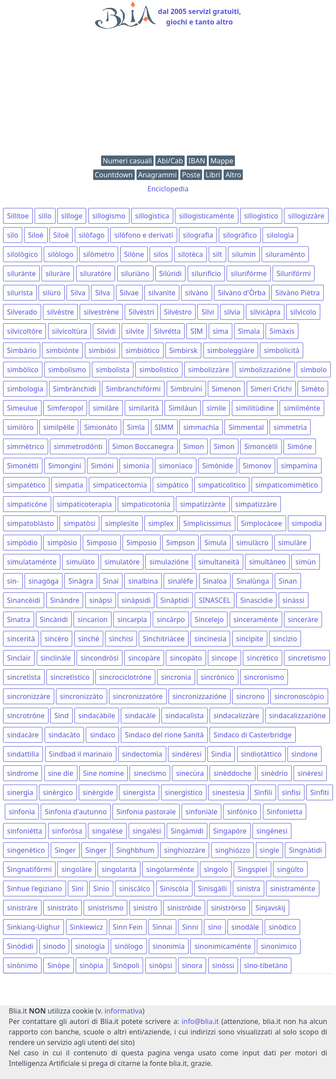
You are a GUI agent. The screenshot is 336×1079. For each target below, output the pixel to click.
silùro (51, 292)
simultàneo (267, 562)
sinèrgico (58, 792)
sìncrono (250, 696)
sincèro (56, 638)
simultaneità (219, 562)
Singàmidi (187, 831)
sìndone (304, 754)
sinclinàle (56, 658)
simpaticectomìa (120, 485)
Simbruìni (186, 389)
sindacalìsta (184, 715)
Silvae (129, 292)
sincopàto (186, 658)
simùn (305, 562)
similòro (20, 427)
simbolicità (281, 350)
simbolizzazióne (265, 369)
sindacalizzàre (236, 715)
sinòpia (91, 965)
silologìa (280, 235)
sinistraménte (292, 888)
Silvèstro (178, 312)
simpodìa (307, 523)
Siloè (36, 235)
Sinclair (19, 658)
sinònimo (22, 965)
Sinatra (18, 619)
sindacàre (22, 735)
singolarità (119, 869)
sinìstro (145, 908)
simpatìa (69, 485)
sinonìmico (279, 946)
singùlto (290, 869)
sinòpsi (160, 965)
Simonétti (22, 465)
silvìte (135, 331)
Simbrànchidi (74, 389)
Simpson (180, 542)
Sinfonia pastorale (146, 811)
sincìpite (249, 638)
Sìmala (249, 331)
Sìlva (102, 292)
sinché (88, 638)
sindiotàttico (261, 754)
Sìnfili (263, 792)
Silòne (134, 254)
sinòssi (223, 965)
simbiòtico (143, 350)
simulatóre (122, 562)
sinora (192, 965)
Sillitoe (18, 216)
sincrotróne (26, 715)
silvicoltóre (24, 331)
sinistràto (62, 908)
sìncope (224, 658)
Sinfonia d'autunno (76, 811)
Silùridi (170, 273)
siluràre (58, 273)
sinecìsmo (149, 773)
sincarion (92, 619)
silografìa (198, 235)
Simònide (217, 465)
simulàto (80, 562)
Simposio (102, 542)
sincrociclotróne (125, 677)
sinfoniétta (24, 831)
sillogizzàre (306, 216)
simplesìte (121, 523)
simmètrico (25, 446)
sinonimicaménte (222, 946)
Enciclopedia (168, 189)
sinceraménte (256, 619)
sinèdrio (274, 773)
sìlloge (72, 216)
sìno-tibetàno (266, 965)
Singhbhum (135, 850)
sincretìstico (70, 677)
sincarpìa (132, 619)
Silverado (22, 312)
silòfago (92, 235)
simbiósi (102, 350)
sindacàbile (96, 715)
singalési (147, 831)
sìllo (45, 216)
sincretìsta (24, 677)
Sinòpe (58, 965)
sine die (61, 773)
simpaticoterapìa (84, 504)
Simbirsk (183, 350)
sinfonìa (22, 811)
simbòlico (22, 369)
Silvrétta (167, 331)
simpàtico (173, 485)
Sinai (111, 581)
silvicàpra (265, 312)
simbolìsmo (67, 369)
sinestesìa (228, 792)
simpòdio (22, 542)
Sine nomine (103, 773)
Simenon (226, 389)
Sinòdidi (20, 946)
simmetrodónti (78, 446)
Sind (61, 715)
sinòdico (282, 927)
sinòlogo (129, 946)
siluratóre (96, 273)
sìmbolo (314, 369)
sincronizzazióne (199, 696)
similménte (302, 408)
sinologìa (90, 946)
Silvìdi (106, 331)
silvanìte (161, 292)
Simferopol (65, 408)
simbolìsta (113, 369)
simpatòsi (79, 523)
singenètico (26, 850)
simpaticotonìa (146, 504)
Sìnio (101, 888)
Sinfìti (319, 792)
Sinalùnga (252, 581)
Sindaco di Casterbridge (253, 735)
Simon (193, 446)
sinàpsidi (136, 600)
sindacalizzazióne (297, 715)
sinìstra (249, 888)
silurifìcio (206, 273)
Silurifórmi (293, 273)
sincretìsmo (307, 658)
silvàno (196, 292)
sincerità (21, 638)
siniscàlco (134, 888)
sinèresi (310, 773)
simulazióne (169, 562)
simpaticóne (27, 504)
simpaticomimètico (287, 485)
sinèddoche (233, 773)
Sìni (78, 888)
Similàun (182, 408)
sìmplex (161, 523)
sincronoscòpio (299, 696)
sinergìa (20, 792)
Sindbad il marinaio (80, 754)
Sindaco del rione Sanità (164, 735)
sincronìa (176, 677)
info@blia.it (200, 1021)
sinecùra (190, 773)
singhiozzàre (184, 850)
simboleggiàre (231, 350)
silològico (22, 254)
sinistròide (184, 908)
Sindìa (221, 754)
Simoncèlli (261, 446)
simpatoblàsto (30, 523)
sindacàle (140, 715)
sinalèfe (180, 581)
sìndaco (102, 735)
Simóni (102, 465)
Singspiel (252, 869)
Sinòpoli (126, 965)
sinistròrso (228, 908)
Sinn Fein (128, 927)
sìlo (12, 235)
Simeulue (22, 408)
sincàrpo (171, 619)
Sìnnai (162, 927)
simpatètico (26, 485)
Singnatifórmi (29, 869)
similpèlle (58, 427)
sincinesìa (210, 638)
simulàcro (252, 542)
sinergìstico (184, 792)
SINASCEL (215, 600)
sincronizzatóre (138, 696)
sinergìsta (139, 792)
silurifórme (248, 273)
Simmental (246, 427)
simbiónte (62, 350)
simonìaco (175, 465)
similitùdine (255, 408)
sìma (220, 331)
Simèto (312, 389)
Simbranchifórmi (133, 389)
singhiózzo (232, 850)
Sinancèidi (23, 600)
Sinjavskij (271, 908)
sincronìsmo (264, 677)
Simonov (257, 465)
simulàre (292, 542)
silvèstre (60, 312)
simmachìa (201, 427)
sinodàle (245, 927)
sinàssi (293, 600)
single (270, 850)
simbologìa (25, 389)
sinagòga (43, 581)
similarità (144, 408)
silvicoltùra (70, 331)
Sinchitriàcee (164, 638)
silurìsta (20, 292)
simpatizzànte (202, 504)
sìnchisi (121, 638)
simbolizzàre (208, 369)
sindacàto (64, 735)
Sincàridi (54, 619)
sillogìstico (261, 216)
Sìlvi (207, 312)
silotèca (190, 254)
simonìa (136, 465)
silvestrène (101, 312)
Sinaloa (215, 581)
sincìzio (285, 638)
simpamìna (299, 465)
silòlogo (61, 254)
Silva (77, 292)
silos (161, 254)
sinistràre (22, 908)
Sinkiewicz (86, 927)
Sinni (190, 927)
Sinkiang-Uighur (33, 927)
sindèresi (187, 754)
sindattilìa (23, 754)
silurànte (21, 273)
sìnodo (54, 946)
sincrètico (262, 658)
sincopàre (144, 658)
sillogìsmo (109, 216)
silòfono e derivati (143, 235)
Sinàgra (80, 581)
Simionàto (100, 427)
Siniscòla (174, 888)
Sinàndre (65, 600)
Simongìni (64, 465)
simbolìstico (158, 369)
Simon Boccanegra (143, 446)
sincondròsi (99, 658)
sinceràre (303, 619)
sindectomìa (142, 754)
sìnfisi (291, 792)
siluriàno (135, 273)
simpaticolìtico (221, 485)
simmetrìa (290, 427)
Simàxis (282, 331)
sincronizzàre (28, 696)
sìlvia (232, 312)
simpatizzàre (256, 504)
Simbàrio (21, 350)
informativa (124, 1011)
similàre (106, 408)
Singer (65, 850)
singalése (107, 831)
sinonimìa (169, 946)
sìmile (216, 408)
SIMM (164, 427)
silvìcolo (303, 312)
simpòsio (62, 542)
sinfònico (242, 811)
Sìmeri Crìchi (271, 389)
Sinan (288, 581)
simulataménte (31, 562)
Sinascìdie (256, 600)
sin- (13, 581)
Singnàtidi (305, 850)
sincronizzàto (81, 696)
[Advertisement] (168, 94)
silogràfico (240, 235)
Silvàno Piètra (297, 292)
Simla (136, 427)
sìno (214, 927)
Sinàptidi (175, 600)
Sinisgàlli (212, 888)
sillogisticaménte (206, 216)
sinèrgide (98, 792)
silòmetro (98, 254)
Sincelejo (209, 619)
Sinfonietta (285, 811)
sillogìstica (152, 216)
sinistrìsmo (105, 908)
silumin (244, 254)
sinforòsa (67, 831)
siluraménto (285, 254)
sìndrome (22, 773)
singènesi (271, 831)
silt (217, 254)
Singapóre (229, 831)
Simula (215, 542)
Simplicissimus (207, 523)
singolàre (76, 869)
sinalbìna (143, 581)
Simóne (299, 446)
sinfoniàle (201, 811)
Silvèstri (141, 312)
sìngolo (216, 869)
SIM (196, 331)
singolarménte (170, 869)
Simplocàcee (261, 523)
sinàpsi (100, 600)
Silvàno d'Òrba (242, 292)
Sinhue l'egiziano (34, 888)
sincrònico (217, 677)
